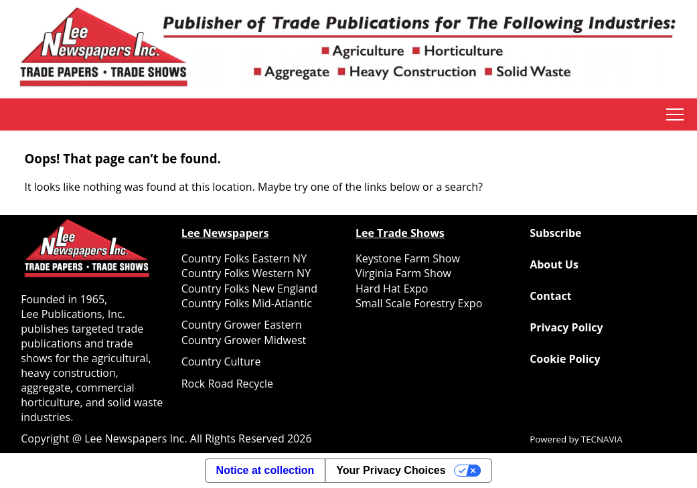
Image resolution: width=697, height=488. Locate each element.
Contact (550, 296)
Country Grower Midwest (244, 340)
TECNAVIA (602, 439)
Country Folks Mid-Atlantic (246, 303)
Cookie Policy (565, 358)
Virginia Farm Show (403, 273)
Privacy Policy (566, 327)
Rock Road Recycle (227, 383)
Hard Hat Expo (392, 288)
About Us (554, 264)
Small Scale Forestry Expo (419, 303)
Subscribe (555, 233)
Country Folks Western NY (246, 273)
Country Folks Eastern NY (244, 258)
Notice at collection (265, 470)
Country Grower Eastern (241, 324)
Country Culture (221, 361)
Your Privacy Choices (390, 470)
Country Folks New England (249, 288)
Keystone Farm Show (408, 258)
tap (675, 114)
